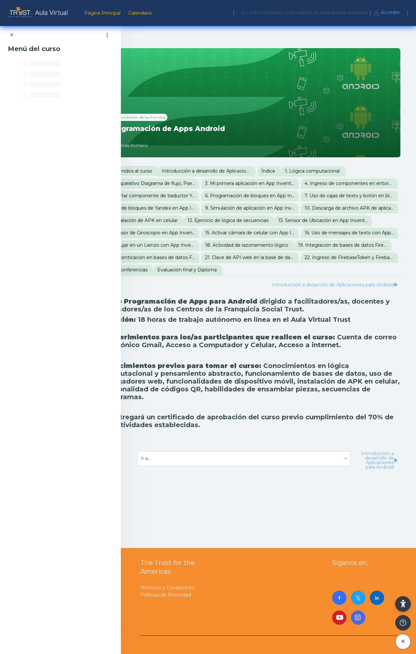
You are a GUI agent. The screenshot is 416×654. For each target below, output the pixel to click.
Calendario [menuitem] (140, 13)
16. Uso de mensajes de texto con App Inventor (188, 270)
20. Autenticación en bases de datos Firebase (188, 294)
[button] (403, 604)
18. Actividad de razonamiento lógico (183, 282)
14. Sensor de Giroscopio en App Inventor (188, 257)
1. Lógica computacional (348, 171)
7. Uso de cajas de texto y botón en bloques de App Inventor (287, 208)
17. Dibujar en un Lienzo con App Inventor (287, 270)
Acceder (386, 13)
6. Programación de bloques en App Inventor (188, 208)
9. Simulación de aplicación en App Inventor (287, 220)
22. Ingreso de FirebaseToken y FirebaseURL (188, 307)
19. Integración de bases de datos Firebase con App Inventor (281, 282)
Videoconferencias (262, 307)
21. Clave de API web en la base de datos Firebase (287, 294)
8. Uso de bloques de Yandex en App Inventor (188, 220)
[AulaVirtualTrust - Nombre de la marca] (38, 13)
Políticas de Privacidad (165, 595)
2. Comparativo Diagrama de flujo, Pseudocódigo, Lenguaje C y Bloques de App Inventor (188, 183)
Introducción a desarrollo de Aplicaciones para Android (244, 171)
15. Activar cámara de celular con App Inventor (287, 257)
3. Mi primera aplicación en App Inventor (286, 183)
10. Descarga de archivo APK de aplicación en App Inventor (188, 233)
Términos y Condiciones (167, 588)
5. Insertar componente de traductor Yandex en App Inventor (287, 196)
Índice (304, 171)
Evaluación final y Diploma (322, 307)
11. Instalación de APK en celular (277, 233)
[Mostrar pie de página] (403, 623)
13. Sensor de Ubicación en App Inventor (277, 245)
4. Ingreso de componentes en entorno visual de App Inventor (188, 196)
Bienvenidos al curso (164, 171)
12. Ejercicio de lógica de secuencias (181, 245)
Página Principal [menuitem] (102, 13)
